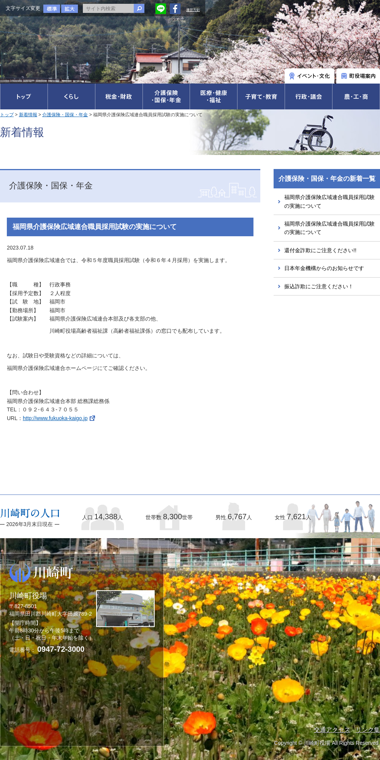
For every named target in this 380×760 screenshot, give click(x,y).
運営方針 (193, 10)
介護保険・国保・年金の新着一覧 (327, 178)
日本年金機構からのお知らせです (324, 268)
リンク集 (368, 730)
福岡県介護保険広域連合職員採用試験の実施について (329, 201)
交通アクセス (332, 730)
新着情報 (28, 114)
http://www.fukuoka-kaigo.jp (55, 418)
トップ (7, 114)
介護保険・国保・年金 (65, 114)
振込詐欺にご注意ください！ (318, 286)
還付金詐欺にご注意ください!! (320, 250)
